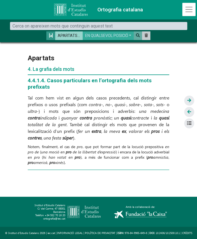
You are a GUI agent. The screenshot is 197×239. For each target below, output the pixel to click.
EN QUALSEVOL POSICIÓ (106, 35)
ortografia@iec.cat (54, 218)
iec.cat (51, 233)
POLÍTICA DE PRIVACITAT (100, 233)
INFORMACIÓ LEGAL (70, 233)
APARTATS (67, 35)
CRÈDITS (187, 233)
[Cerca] (98, 26)
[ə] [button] (51, 35)
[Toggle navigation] (189, 9)
